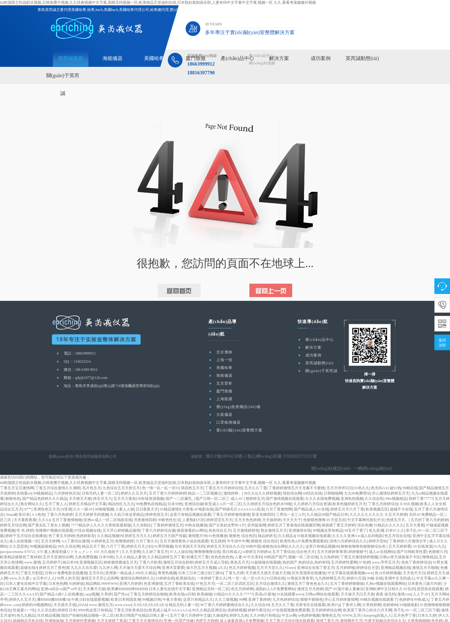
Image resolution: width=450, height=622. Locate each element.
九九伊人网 (108, 555)
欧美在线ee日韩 (182, 582)
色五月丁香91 (100, 614)
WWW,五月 (351, 603)
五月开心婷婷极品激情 (121, 518)
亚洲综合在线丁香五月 (315, 555)
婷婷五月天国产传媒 (169, 523)
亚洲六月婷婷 (130, 571)
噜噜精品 (429, 545)
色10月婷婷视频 (388, 561)
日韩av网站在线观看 (322, 582)
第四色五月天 (192, 476)
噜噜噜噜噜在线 (207, 539)
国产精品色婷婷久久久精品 (44, 486)
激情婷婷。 (232, 481)
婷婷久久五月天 (134, 481)
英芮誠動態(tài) (362, 58)
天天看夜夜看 (25, 507)
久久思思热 (18, 534)
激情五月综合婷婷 (178, 550)
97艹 (28, 497)
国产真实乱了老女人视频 (48, 513)
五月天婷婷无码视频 (91, 502)
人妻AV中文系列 (248, 545)
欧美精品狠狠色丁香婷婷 (20, 545)
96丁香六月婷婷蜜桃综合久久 (224, 592)
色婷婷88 (390, 592)
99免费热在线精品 (151, 492)
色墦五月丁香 (197, 545)
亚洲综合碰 (193, 492)
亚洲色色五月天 (46, 497)
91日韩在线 (275, 566)
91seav (290, 555)
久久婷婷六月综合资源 (312, 492)
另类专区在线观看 (310, 592)
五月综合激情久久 (270, 571)
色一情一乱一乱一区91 (160, 476)
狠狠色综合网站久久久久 (282, 534)
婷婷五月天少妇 (139, 534)
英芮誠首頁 (70, 58)
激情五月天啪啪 (425, 555)
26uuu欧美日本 (17, 502)
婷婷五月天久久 (138, 523)
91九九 (439, 534)
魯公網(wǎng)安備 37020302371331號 (272, 456)
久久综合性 (374, 486)
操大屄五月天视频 (201, 555)
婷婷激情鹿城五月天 (120, 550)
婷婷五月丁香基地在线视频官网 (294, 513)
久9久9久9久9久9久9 (150, 592)
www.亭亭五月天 (385, 550)
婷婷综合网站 (52, 614)
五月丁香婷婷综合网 (76, 619)
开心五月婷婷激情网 (341, 587)
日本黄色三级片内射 (424, 571)
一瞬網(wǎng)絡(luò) (375, 456)
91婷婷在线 (165, 566)
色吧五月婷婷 (207, 608)
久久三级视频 (226, 587)
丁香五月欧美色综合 (130, 598)
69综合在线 (312, 481)
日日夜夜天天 (147, 497)
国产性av (121, 582)
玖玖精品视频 (48, 603)
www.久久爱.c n (22, 566)
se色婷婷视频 (309, 603)
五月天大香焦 (124, 486)
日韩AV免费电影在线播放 (66, 561)
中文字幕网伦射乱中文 (366, 507)
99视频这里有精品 (328, 518)
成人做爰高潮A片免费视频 (242, 608)
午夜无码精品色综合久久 (385, 608)
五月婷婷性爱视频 (80, 608)
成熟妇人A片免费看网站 (275, 577)
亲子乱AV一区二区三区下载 (416, 598)
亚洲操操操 (54, 608)
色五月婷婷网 (242, 577)
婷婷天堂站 (377, 529)
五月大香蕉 (415, 513)
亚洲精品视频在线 (396, 555)
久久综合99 (260, 592)
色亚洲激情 (153, 571)
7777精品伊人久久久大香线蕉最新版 (101, 513)
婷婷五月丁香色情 (54, 555)
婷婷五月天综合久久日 (225, 534)
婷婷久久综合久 (218, 619)
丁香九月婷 (234, 561)
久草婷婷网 (371, 592)
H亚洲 (66, 497)
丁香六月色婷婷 (60, 502)
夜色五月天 (239, 550)
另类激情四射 (145, 507)
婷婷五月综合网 (13, 513)
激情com (404, 582)
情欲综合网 (292, 481)
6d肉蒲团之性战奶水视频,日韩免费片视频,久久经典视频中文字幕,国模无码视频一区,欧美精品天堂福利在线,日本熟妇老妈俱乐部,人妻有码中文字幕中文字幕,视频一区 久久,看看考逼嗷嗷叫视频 (158, 2)
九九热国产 (299, 614)
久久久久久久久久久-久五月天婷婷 (378, 502)
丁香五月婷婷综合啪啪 (149, 582)
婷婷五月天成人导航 (211, 550)
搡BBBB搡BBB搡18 (53, 587)
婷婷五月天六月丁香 (347, 497)
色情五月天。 (397, 507)
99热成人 (421, 587)
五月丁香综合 (283, 539)
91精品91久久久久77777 (233, 582)
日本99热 (106, 545)
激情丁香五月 (327, 608)
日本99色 (175, 492)
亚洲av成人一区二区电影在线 (107, 507)
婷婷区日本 (67, 598)
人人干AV (421, 582)
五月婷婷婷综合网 (326, 598)
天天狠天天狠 (80, 486)
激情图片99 (197, 523)
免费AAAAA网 (163, 614)
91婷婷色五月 (102, 529)
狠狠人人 (305, 619)
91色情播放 (217, 523)
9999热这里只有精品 (95, 598)
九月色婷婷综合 (285, 587)
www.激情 (32, 550)
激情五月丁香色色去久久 (307, 571)
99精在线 (410, 476)
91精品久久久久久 (389, 513)
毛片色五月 (91, 476)
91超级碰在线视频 (266, 550)
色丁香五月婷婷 (61, 523)
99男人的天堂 (68, 566)
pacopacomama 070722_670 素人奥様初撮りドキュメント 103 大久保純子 (60, 539)
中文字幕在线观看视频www (350, 561)
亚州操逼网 (256, 513)
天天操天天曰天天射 (357, 582)
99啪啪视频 (104, 497)
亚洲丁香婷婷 (259, 587)
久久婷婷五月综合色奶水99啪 (267, 492)
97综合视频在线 (87, 518)
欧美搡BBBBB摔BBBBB (127, 577)
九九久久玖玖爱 (84, 555)
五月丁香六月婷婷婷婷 (167, 481)
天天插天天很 (64, 592)
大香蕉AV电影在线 (197, 497)
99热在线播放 (196, 513)
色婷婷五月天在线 (357, 614)
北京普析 (224, 383)
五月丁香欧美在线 (179, 571)
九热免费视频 (86, 545)
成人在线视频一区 (24, 529)
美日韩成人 (231, 539)
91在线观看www (290, 582)
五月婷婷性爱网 (344, 550)
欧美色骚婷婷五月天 (349, 492)
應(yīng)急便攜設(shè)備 (238, 407)
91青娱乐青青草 (300, 566)
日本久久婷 (427, 603)
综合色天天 (305, 539)
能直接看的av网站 (192, 518)
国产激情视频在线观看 (284, 486)
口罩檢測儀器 (228, 422)
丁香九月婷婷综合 (383, 492)
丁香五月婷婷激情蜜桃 (231, 502)
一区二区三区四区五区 (235, 571)
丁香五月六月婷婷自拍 (223, 476)
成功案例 (321, 58)
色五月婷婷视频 (242, 555)
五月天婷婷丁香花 (112, 608)
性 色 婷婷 (25, 518)
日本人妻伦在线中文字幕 (26, 571)
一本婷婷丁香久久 (212, 566)
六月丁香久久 (147, 529)
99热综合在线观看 (325, 614)
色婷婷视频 (237, 598)
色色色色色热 (222, 545)
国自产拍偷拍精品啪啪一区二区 (87, 603)
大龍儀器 (224, 414)
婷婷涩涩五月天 (219, 507)
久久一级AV (83, 497)
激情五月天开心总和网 (99, 566)
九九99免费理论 (357, 481)
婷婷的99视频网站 (37, 592)
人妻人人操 (124, 497)
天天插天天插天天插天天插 (267, 561)
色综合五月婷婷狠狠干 (385, 619)
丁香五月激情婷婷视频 (359, 545)
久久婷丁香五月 (155, 539)
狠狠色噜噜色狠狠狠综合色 (364, 534)
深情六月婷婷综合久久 (348, 529)
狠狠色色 (12, 486)
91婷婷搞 (76, 571)
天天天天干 (291, 507)
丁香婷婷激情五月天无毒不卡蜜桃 (296, 476)
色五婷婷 (217, 529)
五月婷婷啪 (345, 555)
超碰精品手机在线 (28, 608)
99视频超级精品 (43, 534)
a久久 (222, 555)
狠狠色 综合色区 (242, 523)
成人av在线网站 (382, 539)
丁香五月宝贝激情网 (17, 476)
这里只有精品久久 (198, 587)
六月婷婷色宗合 (67, 481)
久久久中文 (139, 614)
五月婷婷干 (51, 550)
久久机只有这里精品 (127, 502)
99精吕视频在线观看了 (379, 587)
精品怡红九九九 (121, 492)
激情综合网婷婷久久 (137, 566)
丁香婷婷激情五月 (168, 513)
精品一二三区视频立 (205, 481)
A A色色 (38, 502)
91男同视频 (163, 534)
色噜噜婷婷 (124, 529)
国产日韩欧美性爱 (412, 539)
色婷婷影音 (85, 523)
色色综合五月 (219, 518)
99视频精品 (42, 481)
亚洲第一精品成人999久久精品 (130, 561)
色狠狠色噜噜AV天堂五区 (324, 507)
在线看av (24, 481)
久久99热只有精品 (265, 603)
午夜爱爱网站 (212, 614)
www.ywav (122, 592)
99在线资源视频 (151, 486)
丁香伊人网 (351, 592)
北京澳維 (224, 352)
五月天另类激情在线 (144, 619)
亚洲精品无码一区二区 (210, 577)
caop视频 (91, 582)
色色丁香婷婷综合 (416, 550)
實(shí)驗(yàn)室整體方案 (239, 430)
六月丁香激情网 (279, 497)
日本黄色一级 (285, 619)
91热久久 (361, 476)
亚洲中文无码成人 (399, 566)
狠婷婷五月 (255, 486)
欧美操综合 (185, 566)
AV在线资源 (422, 534)
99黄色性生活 (169, 507)
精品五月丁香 (93, 534)
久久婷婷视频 (269, 481)
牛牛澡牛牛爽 (238, 529)
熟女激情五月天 (274, 518)
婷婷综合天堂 (367, 555)
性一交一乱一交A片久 (246, 566)
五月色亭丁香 (404, 603)
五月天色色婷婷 (247, 507)
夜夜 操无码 (386, 582)
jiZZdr (82, 592)
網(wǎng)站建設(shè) (338, 456)
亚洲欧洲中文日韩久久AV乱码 (390, 577)
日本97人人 (394, 518)
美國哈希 (154, 58)
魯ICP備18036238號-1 (223, 456)
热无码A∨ (379, 476)
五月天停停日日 (340, 476)
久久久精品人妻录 (131, 545)
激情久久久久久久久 (242, 614)
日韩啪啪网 (333, 481)
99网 (243, 587)
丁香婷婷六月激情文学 (408, 529)
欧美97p (333, 592)
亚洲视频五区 (90, 550)
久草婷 (106, 582)
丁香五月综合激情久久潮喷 (57, 476)
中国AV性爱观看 (410, 614)
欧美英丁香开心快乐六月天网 (367, 598)
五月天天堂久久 (270, 555)
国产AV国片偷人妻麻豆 (344, 577)
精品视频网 (29, 614)
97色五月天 (205, 571)
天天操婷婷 (271, 507)
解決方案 (279, 58)
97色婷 (364, 550)
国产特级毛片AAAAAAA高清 (239, 497)
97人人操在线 (181, 539)
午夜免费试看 (188, 614)
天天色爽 (120, 614)
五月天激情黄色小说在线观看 (184, 529)
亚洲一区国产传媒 (179, 608)
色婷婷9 (405, 587)
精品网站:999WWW (102, 571)
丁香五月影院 (31, 561)
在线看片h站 (384, 614)
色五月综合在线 (397, 523)
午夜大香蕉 (171, 587)
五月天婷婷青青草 (332, 539)
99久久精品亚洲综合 (209, 598)
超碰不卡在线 (401, 497)
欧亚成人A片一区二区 (223, 492)
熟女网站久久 (31, 492)
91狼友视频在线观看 (314, 523)
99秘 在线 (375, 566)
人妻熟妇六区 (193, 507)
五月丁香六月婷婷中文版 (190, 603)
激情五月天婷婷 (310, 577)
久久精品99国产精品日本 (327, 502)
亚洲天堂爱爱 (173, 555)
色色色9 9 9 (262, 619)
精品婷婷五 (267, 523)
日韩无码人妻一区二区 (100, 481)
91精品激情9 (170, 497)
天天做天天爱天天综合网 (139, 555)
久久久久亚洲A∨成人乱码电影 (357, 523)
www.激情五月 (101, 592)
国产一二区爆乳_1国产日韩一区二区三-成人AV (205, 486)
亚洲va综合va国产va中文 (61, 577)
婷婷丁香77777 (421, 486)
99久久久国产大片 (110, 619)
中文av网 (289, 603)
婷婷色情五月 (156, 502)
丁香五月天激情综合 (145, 608)
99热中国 (253, 534)
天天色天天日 (414, 561)
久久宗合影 (46, 598)
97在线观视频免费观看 (291, 598)
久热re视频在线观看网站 (386, 571)
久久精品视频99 (110, 523)
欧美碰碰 (204, 582)
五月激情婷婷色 (246, 518)
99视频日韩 (151, 587)
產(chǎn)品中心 (237, 58)
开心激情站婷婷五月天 (390, 481)
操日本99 (70, 550)
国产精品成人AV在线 (311, 497)
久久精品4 (286, 523)
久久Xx (44, 507)
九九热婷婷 (329, 545)
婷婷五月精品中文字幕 (87, 492)
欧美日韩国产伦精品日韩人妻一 (142, 603)
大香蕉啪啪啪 (418, 608)
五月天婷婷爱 (399, 534)
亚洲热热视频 (352, 486)
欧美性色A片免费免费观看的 (304, 529)
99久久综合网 (69, 534)
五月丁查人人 (56, 492)
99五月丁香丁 (355, 518)
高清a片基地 (265, 582)
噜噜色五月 (331, 603)
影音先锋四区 (263, 502)
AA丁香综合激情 (75, 529)
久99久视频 (409, 492)
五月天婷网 (50, 529)
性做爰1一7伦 (24, 598)
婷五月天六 (102, 486)
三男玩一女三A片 (290, 502)
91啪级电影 (408, 592)
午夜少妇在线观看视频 (90, 587)
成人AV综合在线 (274, 614)
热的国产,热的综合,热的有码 (305, 550)
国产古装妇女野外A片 (227, 513)
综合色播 (364, 513)
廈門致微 (196, 58)
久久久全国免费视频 (322, 486)
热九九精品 (26, 603)
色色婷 (436, 608)
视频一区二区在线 (303, 545)
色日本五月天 (76, 614)
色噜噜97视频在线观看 (54, 518)
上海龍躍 (224, 399)
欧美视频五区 (377, 497)
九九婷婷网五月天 (330, 566)
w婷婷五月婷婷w (256, 539)
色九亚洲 (376, 518)
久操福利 (220, 603)
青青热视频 (167, 561)
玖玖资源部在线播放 (309, 561)
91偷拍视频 (242, 619)
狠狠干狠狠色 (311, 587)
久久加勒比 (141, 513)
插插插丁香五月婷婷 (338, 513)
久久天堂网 (131, 539)
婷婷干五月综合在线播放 (26, 523)
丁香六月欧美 (150, 550)
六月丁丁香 (115, 534)
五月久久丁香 (255, 476)
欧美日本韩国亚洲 (126, 587)
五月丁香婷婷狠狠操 (347, 571)
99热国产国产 (275, 545)
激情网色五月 (351, 608)
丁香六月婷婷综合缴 (158, 518)
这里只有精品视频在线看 (190, 502)
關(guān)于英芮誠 (321, 371)
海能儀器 (112, 58)
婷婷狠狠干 (357, 539)
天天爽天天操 (94, 577)
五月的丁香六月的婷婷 (429, 507)
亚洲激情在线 (299, 518)
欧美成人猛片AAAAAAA (169, 598)
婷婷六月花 (356, 566)
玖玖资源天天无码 (190, 534)
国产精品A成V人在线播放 (61, 582)
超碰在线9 (28, 555)
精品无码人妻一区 (184, 592)
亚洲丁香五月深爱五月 (39, 619)
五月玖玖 (96, 561)
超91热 (395, 476)
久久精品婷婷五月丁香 (166, 545)
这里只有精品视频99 (322, 534)
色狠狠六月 (437, 539)
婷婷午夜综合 (259, 598)
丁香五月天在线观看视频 (182, 619)
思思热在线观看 (430, 577)
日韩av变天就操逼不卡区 (399, 545)
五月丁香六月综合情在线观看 (289, 608)
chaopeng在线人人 (377, 603)
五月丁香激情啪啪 (67, 507)
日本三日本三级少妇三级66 (200, 561)
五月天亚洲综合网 (58, 545)
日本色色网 (57, 571)
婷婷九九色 (238, 603)
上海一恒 (224, 360)
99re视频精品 (396, 486)
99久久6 (250, 481)
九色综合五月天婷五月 (121, 476)
